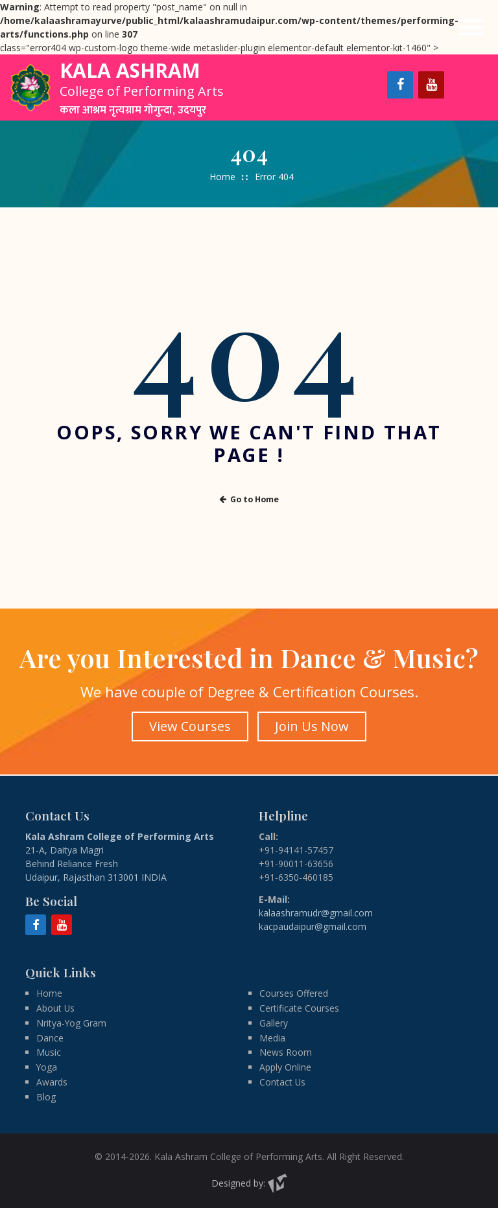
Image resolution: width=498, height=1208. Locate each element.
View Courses (189, 725)
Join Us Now (313, 725)
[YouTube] (431, 85)
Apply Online (285, 1067)
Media (272, 1037)
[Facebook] (400, 85)
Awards (51, 1082)
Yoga (47, 1067)
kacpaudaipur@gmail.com (312, 924)
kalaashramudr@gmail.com (316, 911)
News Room (285, 1052)
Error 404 (274, 176)
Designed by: (249, 1183)
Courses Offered (293, 992)
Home (222, 176)
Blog (46, 1097)
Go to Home (249, 498)
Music (48, 1052)
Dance (50, 1037)
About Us (55, 1007)
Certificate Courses (299, 1007)
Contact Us (282, 1082)
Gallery (273, 1022)
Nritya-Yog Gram (71, 1022)
